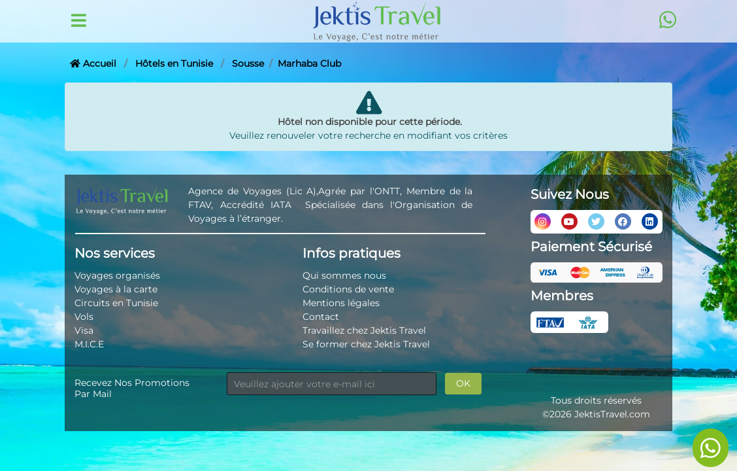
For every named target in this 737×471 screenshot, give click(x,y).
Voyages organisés (117, 275)
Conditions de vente (348, 289)
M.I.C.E (89, 344)
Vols (83, 317)
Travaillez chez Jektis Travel (364, 330)
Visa (83, 330)
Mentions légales (341, 303)
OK (463, 383)
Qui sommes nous (344, 275)
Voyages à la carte (115, 289)
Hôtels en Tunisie (174, 63)
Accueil (93, 63)
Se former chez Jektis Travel (366, 344)
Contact (321, 317)
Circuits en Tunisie (116, 303)
